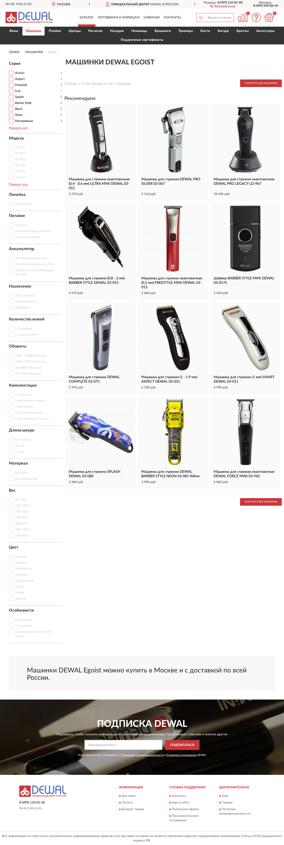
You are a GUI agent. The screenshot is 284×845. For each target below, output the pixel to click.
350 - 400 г (22, 529)
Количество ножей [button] (27, 319)
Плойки (55, 31)
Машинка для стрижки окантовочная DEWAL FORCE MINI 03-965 (244, 474)
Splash (19, 97)
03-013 (20, 159)
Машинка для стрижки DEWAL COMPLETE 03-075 (94, 379)
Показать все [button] (18, 128)
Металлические (26, 478)
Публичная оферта (185, 809)
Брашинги (163, 31)
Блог (225, 795)
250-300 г (22, 517)
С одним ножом (26, 334)
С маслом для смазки (30, 400)
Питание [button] (17, 216)
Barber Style (23, 103)
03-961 (20, 171)
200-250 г (22, 511)
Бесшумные (23, 619)
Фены (13, 31)
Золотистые (23, 568)
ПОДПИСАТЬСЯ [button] (182, 745)
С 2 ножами (23, 328)
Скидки (227, 802)
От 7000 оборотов (28, 373)
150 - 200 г (22, 505)
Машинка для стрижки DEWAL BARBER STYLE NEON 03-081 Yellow (170, 474)
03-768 (20, 165)
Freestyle (21, 85)
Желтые (21, 556)
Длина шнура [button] (21, 430)
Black (18, 109)
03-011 (20, 147)
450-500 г (22, 535)
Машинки (33, 31)
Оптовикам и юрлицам (119, 17)
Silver (19, 115)
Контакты (172, 17)
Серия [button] (14, 64)
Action (19, 73)
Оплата (127, 802)
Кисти (205, 31)
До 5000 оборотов (28, 367)
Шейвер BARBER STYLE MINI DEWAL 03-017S (244, 280)
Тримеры (185, 31)
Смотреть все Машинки (261, 83)
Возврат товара (133, 809)
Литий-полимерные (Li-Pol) (34, 264)
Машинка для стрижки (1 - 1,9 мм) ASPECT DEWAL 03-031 (169, 379)
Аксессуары (265, 31)
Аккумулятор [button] (21, 249)
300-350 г (22, 523)
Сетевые (21, 225)
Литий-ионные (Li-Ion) (31, 258)
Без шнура (22, 439)
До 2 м (20, 445)
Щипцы (75, 31)
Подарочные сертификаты (142, 40)
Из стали (21, 472)
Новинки (152, 17)
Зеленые (21, 562)
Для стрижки (24, 295)
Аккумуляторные (27, 237)
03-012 (20, 153)
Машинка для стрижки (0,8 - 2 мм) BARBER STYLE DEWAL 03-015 (97, 280)
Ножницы (139, 31)
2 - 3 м (19, 451)
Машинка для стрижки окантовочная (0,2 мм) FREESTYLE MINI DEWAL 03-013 (171, 282)
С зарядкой (23, 394)
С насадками (24, 406)
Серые (19, 586)
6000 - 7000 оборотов (30, 361)
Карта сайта (180, 802)
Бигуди (223, 31)
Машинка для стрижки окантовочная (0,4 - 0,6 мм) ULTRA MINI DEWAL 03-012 (99, 183)
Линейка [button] (17, 195)
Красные (21, 574)
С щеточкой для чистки (32, 418)
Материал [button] (18, 463)
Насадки (117, 31)
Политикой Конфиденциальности (142, 755)
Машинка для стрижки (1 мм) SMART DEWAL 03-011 (244, 379)
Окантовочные (25, 301)
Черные (20, 598)
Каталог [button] (87, 17)
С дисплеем (23, 625)
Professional (23, 204)
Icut (17, 91)
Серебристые (24, 580)
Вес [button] (12, 491)
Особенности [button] (21, 610)
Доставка (128, 795)
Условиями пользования (181, 755)
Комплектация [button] (23, 386)
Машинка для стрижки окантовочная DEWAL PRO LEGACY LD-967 (244, 181)
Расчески (95, 31)
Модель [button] (16, 138)
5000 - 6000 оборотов (30, 355)
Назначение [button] (20, 286)
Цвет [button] (13, 547)
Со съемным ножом (29, 412)
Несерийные (24, 121)
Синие (19, 592)
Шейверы (22, 307)
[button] (222, 5)
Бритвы (243, 31)
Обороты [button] (17, 346)
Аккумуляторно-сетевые (33, 231)
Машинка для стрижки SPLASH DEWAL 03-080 (94, 474)
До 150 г (21, 499)
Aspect (20, 79)
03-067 (20, 177)
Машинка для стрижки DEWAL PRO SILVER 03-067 (170, 181)
